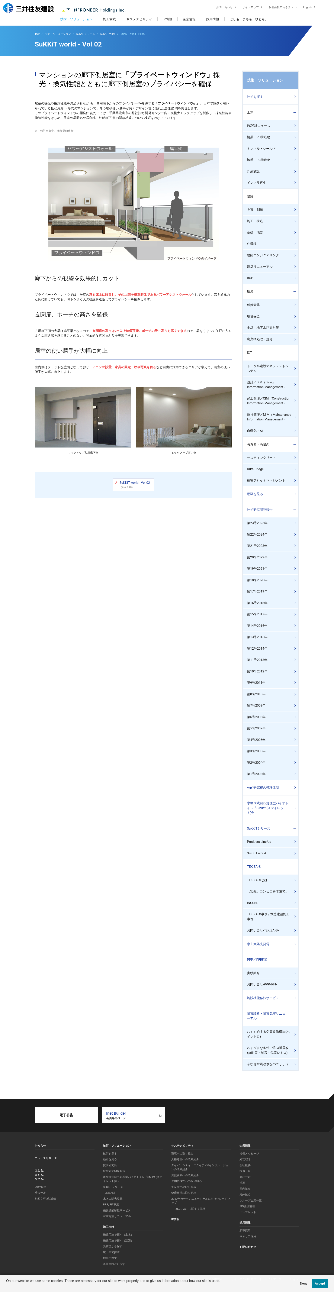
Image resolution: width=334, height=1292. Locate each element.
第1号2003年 (256, 774)
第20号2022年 (257, 557)
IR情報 (167, 19)
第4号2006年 (256, 740)
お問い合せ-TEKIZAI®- (263, 930)
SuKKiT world (256, 853)
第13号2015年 (257, 637)
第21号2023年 (257, 546)
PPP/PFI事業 (111, 1204)
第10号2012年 (257, 671)
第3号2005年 (256, 751)
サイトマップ (247, 7)
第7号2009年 (256, 705)
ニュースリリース (46, 1158)
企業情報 (189, 19)
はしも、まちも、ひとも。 (249, 19)
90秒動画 (40, 1186)
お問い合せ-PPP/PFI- (262, 984)
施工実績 (109, 19)
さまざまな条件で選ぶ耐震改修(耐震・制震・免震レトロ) (268, 1050)
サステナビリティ (139, 19)
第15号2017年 (257, 614)
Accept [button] (320, 1283)
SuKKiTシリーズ (258, 828)
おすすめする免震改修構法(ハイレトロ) (268, 1034)
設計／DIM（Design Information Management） (266, 384)
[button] (6, 1286)
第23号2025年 (257, 523)
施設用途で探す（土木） (118, 1234)
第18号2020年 (257, 580)
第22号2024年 (257, 534)
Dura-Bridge (255, 469)
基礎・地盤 (255, 232)
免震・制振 (255, 209)
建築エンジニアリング (263, 255)
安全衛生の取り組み (183, 1187)
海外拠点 (245, 1194)
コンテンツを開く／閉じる (294, 112)
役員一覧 (245, 1171)
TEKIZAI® (254, 867)
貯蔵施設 (253, 171)
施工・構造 (255, 221)
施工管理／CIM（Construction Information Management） (268, 401)
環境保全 (253, 316)
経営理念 (245, 1159)
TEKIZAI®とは (257, 880)
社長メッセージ (249, 1153)
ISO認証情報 (247, 1206)
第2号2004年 (256, 763)
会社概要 (245, 1165)
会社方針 (245, 1177)
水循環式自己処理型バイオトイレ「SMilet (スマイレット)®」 (268, 808)
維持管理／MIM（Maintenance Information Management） (269, 417)
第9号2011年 (256, 683)
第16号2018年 (257, 603)
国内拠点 (245, 1188)
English (304, 7)
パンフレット (248, 1212)
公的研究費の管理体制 (263, 787)
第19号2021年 (257, 569)
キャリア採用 (248, 1236)
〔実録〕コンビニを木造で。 (268, 891)
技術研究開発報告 (260, 510)
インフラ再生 (256, 183)
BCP (250, 278)
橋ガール (40, 1192)
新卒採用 (245, 1230)
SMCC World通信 (45, 1198)
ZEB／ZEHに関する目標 (190, 1208)
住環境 (252, 244)
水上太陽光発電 (258, 944)
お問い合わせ (221, 7)
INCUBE (252, 903)
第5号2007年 (256, 728)
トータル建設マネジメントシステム (268, 368)
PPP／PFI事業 (257, 960)
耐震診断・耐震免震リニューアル (266, 1016)
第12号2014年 (257, 648)
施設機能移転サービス (263, 998)
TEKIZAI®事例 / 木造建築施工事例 (268, 916)
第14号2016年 (257, 626)
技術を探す (255, 97)
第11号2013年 (257, 660)
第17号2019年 (257, 591)
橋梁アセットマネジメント (266, 480)
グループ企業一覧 (251, 1200)
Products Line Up (259, 842)
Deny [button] (303, 1283)
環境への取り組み (182, 1153)
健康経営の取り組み (183, 1192)
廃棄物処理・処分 (260, 339)
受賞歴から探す (112, 1246)
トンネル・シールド (261, 149)
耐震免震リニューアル (117, 1216)
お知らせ (40, 1145)
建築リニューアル (260, 267)
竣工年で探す (111, 1252)
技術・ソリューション (76, 19)
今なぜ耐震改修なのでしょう (268, 1064)
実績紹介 (253, 973)
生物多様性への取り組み (186, 1181)
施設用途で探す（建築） (118, 1240)
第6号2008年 (256, 717)
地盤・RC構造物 (258, 160)
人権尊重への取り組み (185, 1159)
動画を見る (255, 494)
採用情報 (212, 19)
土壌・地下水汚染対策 (263, 328)
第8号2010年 (256, 694)
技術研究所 (110, 1165)
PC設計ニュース (258, 126)
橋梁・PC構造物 (258, 137)
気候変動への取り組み (185, 1175)
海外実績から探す (114, 1264)
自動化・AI (255, 431)
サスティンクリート (261, 458)
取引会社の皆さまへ (277, 7)
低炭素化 (253, 305)
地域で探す (110, 1258)
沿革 (242, 1182)
